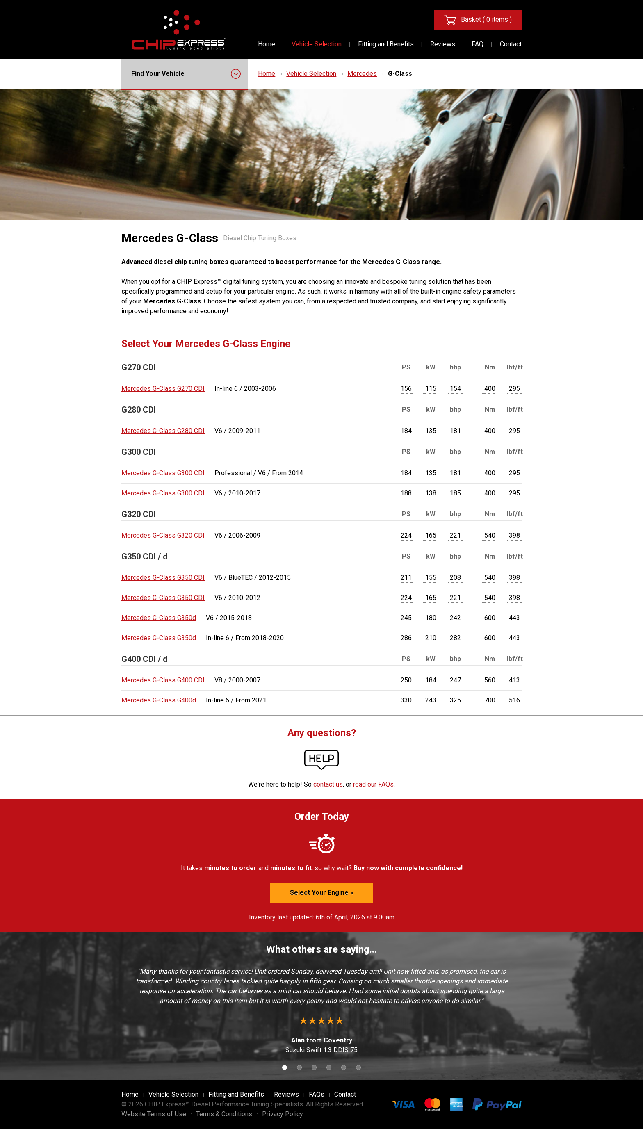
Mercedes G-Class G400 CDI (163, 680)
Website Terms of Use (153, 1114)
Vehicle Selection (317, 44)
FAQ (477, 44)
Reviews (442, 44)
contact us (328, 784)
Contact (511, 44)
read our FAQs (373, 784)
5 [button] (343, 1067)
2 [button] (299, 1067)
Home (266, 44)
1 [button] (284, 1067)
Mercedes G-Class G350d (158, 618)
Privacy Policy (282, 1114)
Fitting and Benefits (386, 44)
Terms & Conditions (224, 1114)
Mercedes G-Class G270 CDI (163, 388)
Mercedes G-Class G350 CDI (163, 578)
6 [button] (358, 1067)
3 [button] (314, 1067)
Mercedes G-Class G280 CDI (163, 431)
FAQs (316, 1094)
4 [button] (328, 1067)
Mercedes (362, 74)
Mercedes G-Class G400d (158, 700)
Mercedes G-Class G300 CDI (163, 473)
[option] (321, 1011)
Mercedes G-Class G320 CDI (163, 535)
